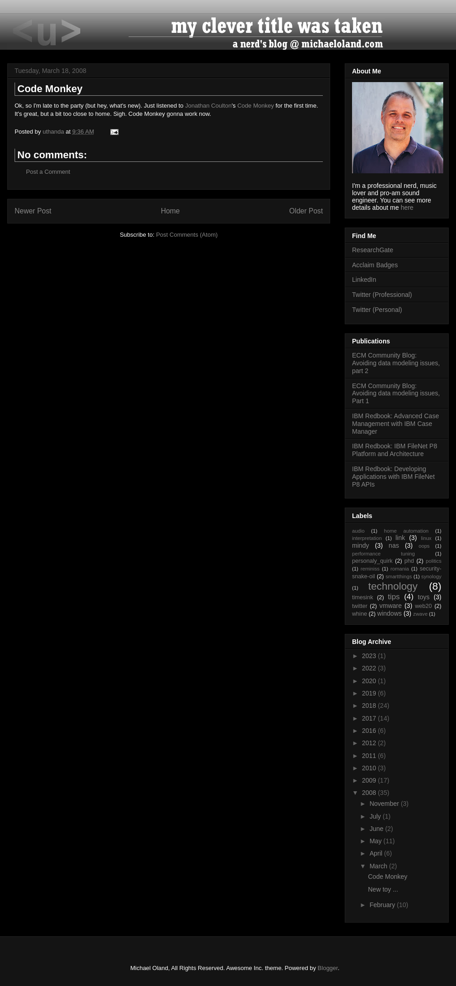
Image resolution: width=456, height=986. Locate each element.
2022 (370, 668)
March (379, 866)
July (376, 816)
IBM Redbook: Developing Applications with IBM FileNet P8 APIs (393, 476)
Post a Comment (48, 171)
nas (394, 545)
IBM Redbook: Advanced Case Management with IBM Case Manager (395, 423)
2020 (370, 681)
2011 (370, 755)
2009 (370, 780)
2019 (370, 693)
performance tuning (383, 553)
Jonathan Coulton (208, 105)
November (384, 803)
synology (431, 576)
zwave (420, 614)
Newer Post (33, 211)
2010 (370, 768)
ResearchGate (372, 250)
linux (426, 538)
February (383, 904)
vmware (390, 605)
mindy (360, 545)
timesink (362, 597)
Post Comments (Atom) (187, 234)
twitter (360, 606)
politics (433, 561)
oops (424, 546)
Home (170, 211)
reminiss (370, 568)
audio (358, 531)
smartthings (398, 576)
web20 (423, 606)
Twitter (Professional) (382, 294)
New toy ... (383, 889)
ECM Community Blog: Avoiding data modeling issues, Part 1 (396, 393)
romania (399, 568)
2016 (370, 730)
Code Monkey (255, 105)
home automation (406, 531)
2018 (370, 705)
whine (359, 614)
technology (392, 586)
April (376, 853)
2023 (370, 655)
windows (389, 613)
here (407, 207)
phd (409, 561)
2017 (370, 718)
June (377, 828)
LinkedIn (364, 279)
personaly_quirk (372, 561)
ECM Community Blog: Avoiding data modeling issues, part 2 (396, 363)
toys (424, 597)
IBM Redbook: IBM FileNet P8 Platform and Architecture (394, 449)
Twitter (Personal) (377, 309)
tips (394, 596)
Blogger (328, 968)
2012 (370, 743)
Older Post (306, 211)
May (376, 841)
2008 (370, 792)
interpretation (367, 538)
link (400, 537)
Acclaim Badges (375, 265)
